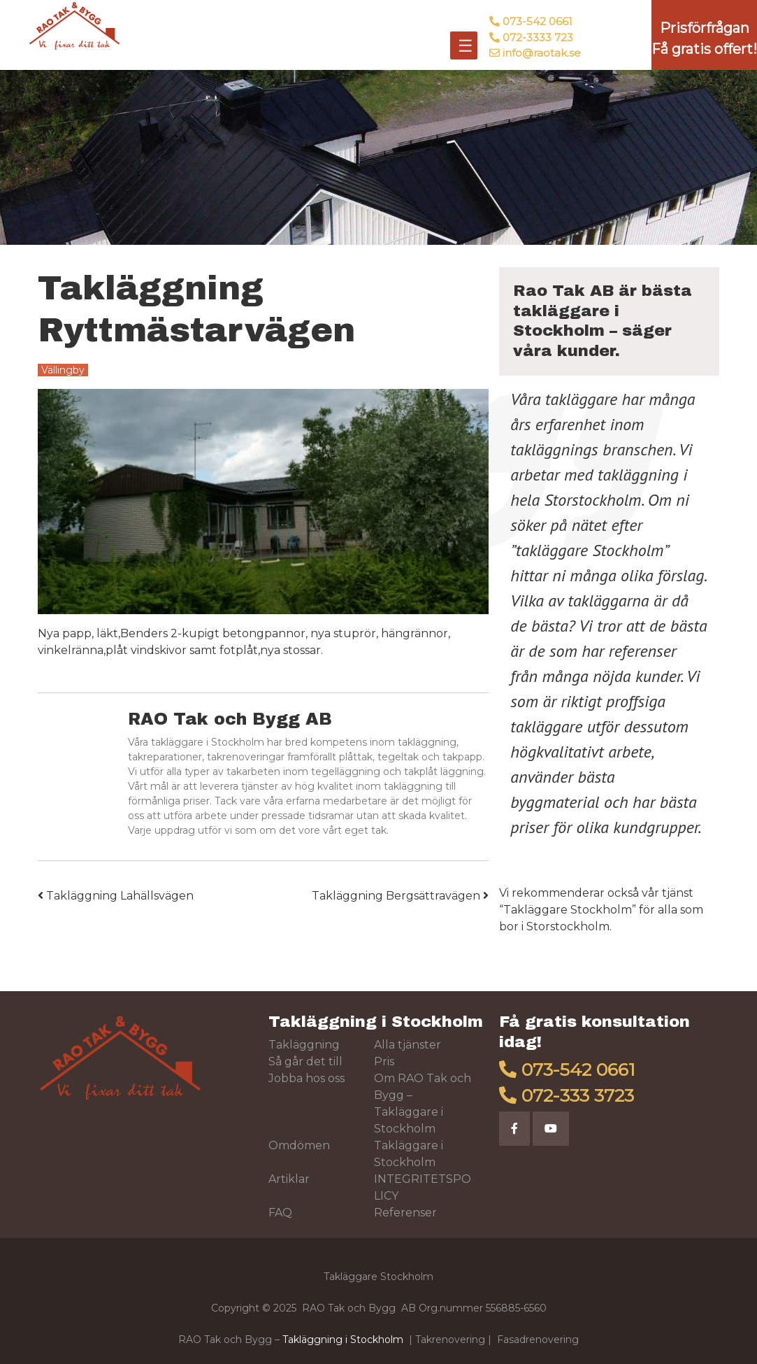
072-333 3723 (577, 1095)
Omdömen (299, 1145)
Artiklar (289, 1179)
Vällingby (63, 370)
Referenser (405, 1212)
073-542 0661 (537, 21)
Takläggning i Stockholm (375, 1021)
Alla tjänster (407, 1044)
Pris (384, 1061)
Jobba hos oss (306, 1078)
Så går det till (305, 1061)
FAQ (280, 1212)
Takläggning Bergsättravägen (400, 895)
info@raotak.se (542, 52)
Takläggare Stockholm (567, 909)
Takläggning (304, 1044)
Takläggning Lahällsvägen (116, 895)
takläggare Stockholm (589, 550)
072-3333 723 (538, 37)
